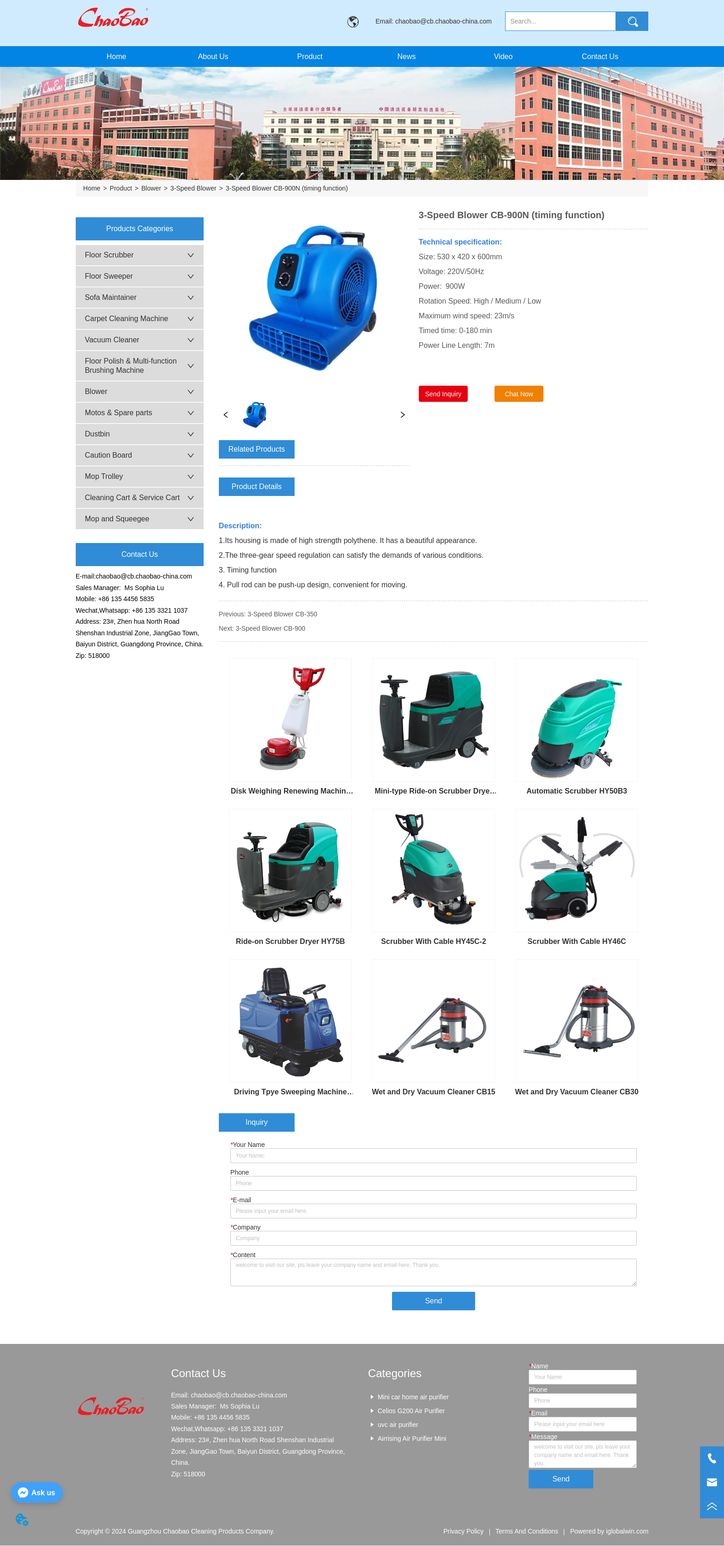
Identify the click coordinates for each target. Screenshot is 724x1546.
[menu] (358, 56)
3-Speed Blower (193, 188)
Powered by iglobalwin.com (609, 1532)
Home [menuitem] (117, 56)
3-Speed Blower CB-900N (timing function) (287, 188)
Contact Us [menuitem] (600, 56)
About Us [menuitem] (213, 56)
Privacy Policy (463, 1532)
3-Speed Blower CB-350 (282, 614)
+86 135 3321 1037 (160, 610)
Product (121, 188)
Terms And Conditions (526, 1532)
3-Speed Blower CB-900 (270, 628)
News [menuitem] (407, 56)
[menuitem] (309, 56)
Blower (151, 188)
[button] (310, 57)
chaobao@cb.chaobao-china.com (144, 576)
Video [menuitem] (503, 56)
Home (91, 188)
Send (433, 1301)
